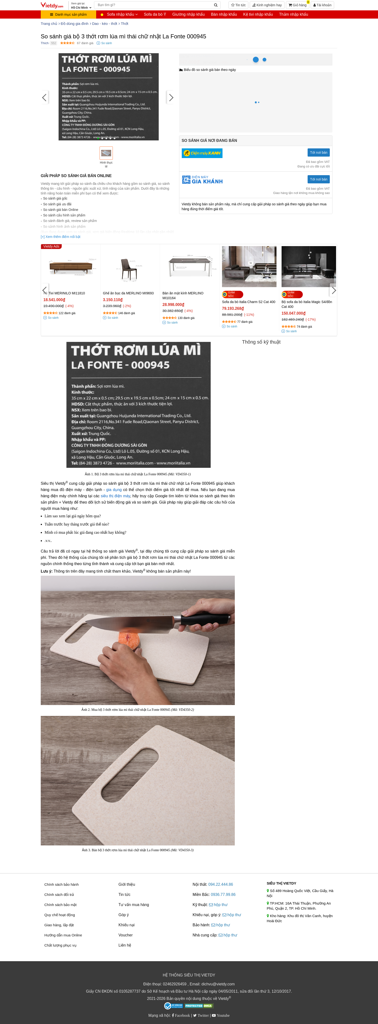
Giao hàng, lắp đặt (59, 925)
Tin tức (238, 5)
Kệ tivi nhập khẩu (258, 14)
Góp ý (124, 915)
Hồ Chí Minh (201, 56)
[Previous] (44, 97)
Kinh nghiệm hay (267, 5)
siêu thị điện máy (115, 496)
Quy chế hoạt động (59, 915)
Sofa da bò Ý (155, 14)
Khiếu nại (127, 925)
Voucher (126, 935)
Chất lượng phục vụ (60, 945)
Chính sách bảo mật (60, 905)
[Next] (170, 97)
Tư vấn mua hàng (134, 905)
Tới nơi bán (318, 152)
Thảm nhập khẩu (293, 14)
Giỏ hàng (299, 4)
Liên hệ (125, 945)
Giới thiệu (127, 884)
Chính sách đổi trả (59, 895)
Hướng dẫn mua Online (63, 935)
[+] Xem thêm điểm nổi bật (60, 237)
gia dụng (114, 490)
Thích (45, 43)
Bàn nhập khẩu (224, 14)
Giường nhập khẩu (188, 14)
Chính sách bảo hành (61, 884)
